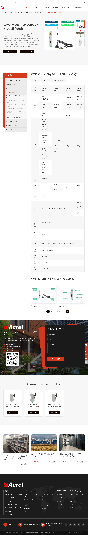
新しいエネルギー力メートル (14, 121)
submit (56, 359)
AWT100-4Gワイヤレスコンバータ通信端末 (16, 111)
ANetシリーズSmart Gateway (13, 117)
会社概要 (59, 494)
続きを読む (12, 412)
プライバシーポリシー (79, 532)
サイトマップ (69, 532)
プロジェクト (61, 504)
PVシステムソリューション (31, 501)
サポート (55, 7)
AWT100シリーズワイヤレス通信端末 (35, 12)
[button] (48, 311)
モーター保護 (44, 505)
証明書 (47, 7)
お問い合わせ (78, 7)
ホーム (7, 12)
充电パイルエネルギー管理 (31, 495)
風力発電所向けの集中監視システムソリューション (43, 455)
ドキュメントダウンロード (77, 494)
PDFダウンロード (27, 51)
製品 (27, 7)
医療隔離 (43, 508)
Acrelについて (66, 7)
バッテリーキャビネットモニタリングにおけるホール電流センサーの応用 (15, 458)
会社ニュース (61, 501)
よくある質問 (73, 501)
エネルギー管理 (10, 84)
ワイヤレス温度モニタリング (48, 495)
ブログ (71, 504)
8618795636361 (6, 2)
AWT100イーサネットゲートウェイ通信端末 (16, 105)
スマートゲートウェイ (19, 12)
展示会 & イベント (62, 498)
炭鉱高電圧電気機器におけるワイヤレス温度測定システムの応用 (71, 455)
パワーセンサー (10, 88)
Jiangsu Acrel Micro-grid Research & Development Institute (22, 532)
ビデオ (71, 498)
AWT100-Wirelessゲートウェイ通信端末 (16, 101)
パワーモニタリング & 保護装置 (15, 80)
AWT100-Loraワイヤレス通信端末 (54, 12)
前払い (26, 512)
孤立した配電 (10, 129)
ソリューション (37, 7)
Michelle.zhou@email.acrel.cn (23, 2)
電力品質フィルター (11, 125)
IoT (42, 500)
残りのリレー (28, 508)
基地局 (26, 505)
